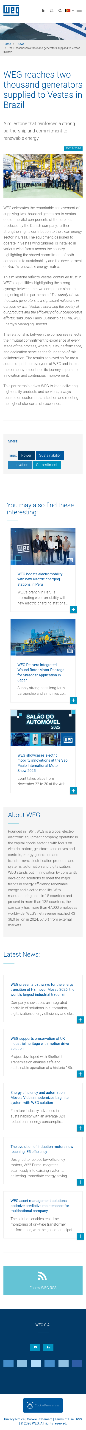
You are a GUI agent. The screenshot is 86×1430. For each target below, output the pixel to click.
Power (26, 455)
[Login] (43, 10)
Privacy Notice (14, 1419)
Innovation (19, 465)
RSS (79, 1419)
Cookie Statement (40, 1419)
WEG (9, 10)
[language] (69, 10)
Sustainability (50, 455)
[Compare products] (51, 10)
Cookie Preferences (47, 1405)
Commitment (46, 465)
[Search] (60, 10)
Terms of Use (64, 1419)
